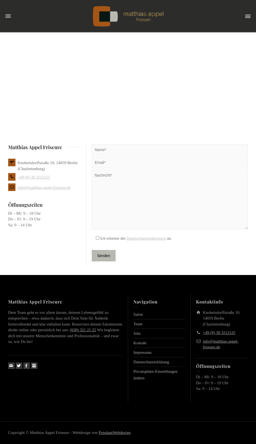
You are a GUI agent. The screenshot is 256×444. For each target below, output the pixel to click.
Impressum (143, 352)
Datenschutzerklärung (151, 362)
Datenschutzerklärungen (146, 238)
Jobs (137, 333)
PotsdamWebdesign (115, 432)
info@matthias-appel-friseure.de (44, 187)
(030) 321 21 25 (83, 330)
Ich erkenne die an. (132, 238)
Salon (138, 314)
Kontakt (140, 343)
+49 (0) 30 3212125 (34, 177)
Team (138, 324)
